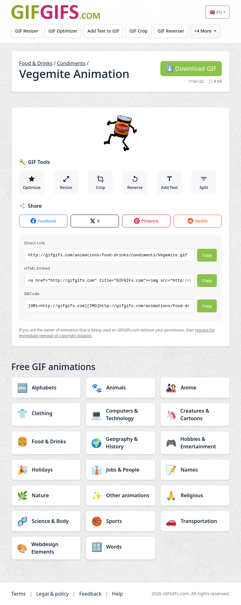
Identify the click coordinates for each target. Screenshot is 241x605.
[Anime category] (195, 388)
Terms (18, 593)
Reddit (197, 221)
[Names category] (195, 470)
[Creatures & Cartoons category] (195, 414)
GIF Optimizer (63, 31)
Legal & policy (52, 593)
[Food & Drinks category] (46, 441)
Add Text (169, 182)
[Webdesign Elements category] (46, 548)
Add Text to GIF (104, 31)
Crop (100, 182)
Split (204, 182)
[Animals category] (120, 388)
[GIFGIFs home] (55, 12)
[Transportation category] (195, 521)
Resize (66, 182)
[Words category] (120, 547)
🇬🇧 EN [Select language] (216, 12)
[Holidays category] (46, 470)
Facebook (43, 221)
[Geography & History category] (120, 442)
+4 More (203, 31)
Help (117, 593)
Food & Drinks (35, 63)
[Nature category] (46, 495)
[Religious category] (195, 495)
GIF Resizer (26, 31)
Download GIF (191, 68)
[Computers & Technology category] (120, 414)
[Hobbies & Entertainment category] (195, 442)
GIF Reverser (171, 31)
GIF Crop (139, 31)
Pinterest (146, 221)
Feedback (90, 593)
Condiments (71, 63)
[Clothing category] (46, 413)
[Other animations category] (120, 495)
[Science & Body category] (46, 521)
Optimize (31, 182)
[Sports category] (120, 521)
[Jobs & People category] (120, 470)
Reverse (134, 182)
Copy (207, 255)
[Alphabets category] (46, 388)
